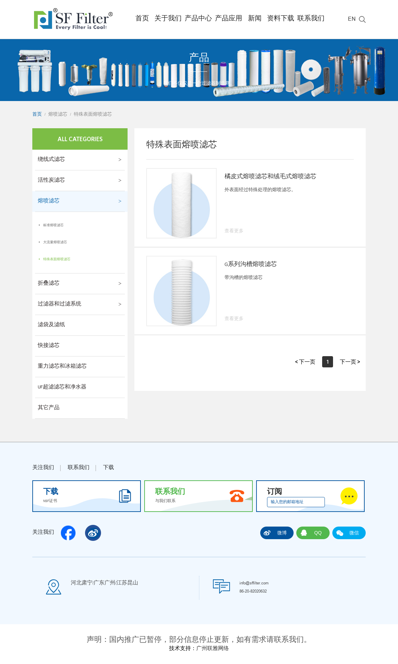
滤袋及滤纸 (51, 325)
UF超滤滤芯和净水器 (62, 387)
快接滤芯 (49, 346)
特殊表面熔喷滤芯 (93, 114)
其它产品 (49, 408)
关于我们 (168, 19)
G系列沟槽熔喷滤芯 (251, 265)
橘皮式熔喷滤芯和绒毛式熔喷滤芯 (270, 177)
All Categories (80, 139)
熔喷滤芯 (57, 114)
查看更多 (234, 231)
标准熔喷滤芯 (53, 225)
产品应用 (228, 19)
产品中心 (198, 19)
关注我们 (43, 468)
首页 (142, 19)
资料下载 (280, 19)
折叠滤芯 (49, 284)
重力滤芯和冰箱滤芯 (62, 367)
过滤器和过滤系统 (59, 304)
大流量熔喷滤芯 (55, 242)
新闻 (255, 19)
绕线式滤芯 (51, 160)
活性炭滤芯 (51, 181)
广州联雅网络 (212, 649)
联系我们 (311, 19)
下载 (108, 468)
